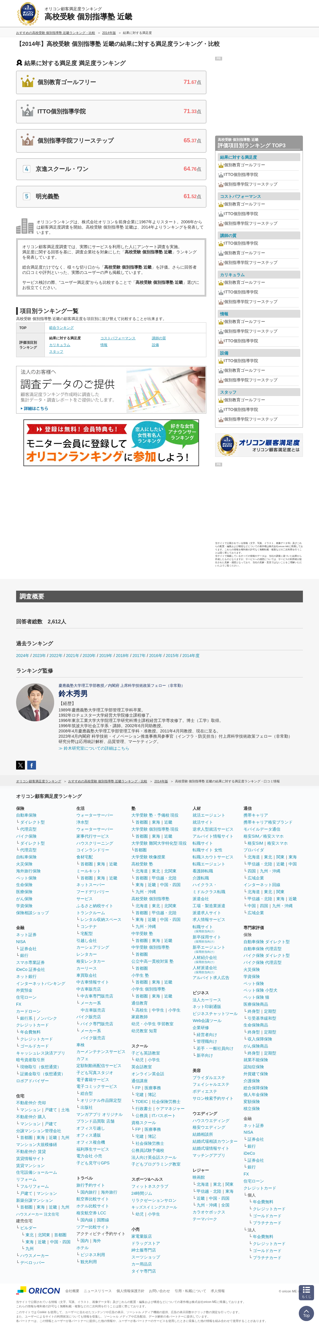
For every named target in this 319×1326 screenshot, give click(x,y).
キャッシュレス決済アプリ (40, 1053)
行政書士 (144, 1108)
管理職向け (207, 1041)
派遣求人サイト (207, 912)
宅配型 (86, 933)
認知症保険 (253, 1066)
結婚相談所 (203, 1134)
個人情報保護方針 (130, 1291)
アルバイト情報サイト (213, 836)
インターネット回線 (261, 884)
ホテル (82, 1247)
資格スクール (143, 1122)
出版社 (86, 1107)
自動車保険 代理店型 (262, 948)
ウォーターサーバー (94, 815)
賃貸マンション (30, 1165)
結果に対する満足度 (238, 157)
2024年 (22, 655)
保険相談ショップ (32, 912)
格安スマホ (277, 843)
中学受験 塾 (142, 933)
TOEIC (142, 1101)
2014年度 (191, 655)
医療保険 (24, 891)
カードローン (28, 1011)
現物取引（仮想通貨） (40, 1066)
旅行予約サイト (90, 1185)
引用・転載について (190, 1291)
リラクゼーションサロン (153, 1200)
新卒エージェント (209, 949)
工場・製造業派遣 (209, 905)
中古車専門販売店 (96, 996)
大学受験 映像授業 (148, 857)
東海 (41, 1137)
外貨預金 (24, 990)
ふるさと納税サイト (94, 905)
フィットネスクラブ (149, 1186)
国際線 (103, 1220)
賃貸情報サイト (30, 1158)
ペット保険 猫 (256, 997)
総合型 (86, 1093)
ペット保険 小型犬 (260, 990)
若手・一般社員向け (215, 1048)
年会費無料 (30, 1032)
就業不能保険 (255, 1059)
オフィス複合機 (90, 1142)
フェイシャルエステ (211, 1084)
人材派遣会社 (205, 969)
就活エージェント (209, 815)
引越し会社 (86, 940)
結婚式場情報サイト (211, 1148)
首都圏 (26, 1137)
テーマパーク (205, 1219)
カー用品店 (141, 1264)
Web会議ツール (207, 1020)
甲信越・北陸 (164, 878)
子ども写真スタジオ (94, 1072)
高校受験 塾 (142, 864)
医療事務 (153, 1087)
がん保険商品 (255, 1046)
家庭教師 (139, 1016)
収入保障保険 (260, 1039)
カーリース (86, 968)
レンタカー (86, 954)
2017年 (139, 655)
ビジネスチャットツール (215, 1013)
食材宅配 (84, 857)
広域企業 (256, 878)
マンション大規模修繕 (36, 1144)
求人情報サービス (209, 919)
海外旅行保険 (28, 871)
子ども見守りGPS (93, 1163)
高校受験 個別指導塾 (150, 898)
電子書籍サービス (92, 1079)
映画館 (199, 1177)
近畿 (53, 1137)
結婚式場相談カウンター (215, 1141)
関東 (229, 1184)
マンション (30, 1109)
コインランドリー (92, 850)
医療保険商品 (255, 1004)
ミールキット (88, 871)
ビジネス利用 (92, 1254)
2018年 (122, 655)
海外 (97, 1240)
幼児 (140, 1059)
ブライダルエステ (209, 1077)
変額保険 (251, 1101)
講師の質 (159, 338)
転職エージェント (209, 864)
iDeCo (249, 1153)
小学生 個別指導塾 (148, 989)
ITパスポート (164, 1115)
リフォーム (26, 1179)
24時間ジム (141, 1193)
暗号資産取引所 (30, 1059)
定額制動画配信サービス (98, 1065)
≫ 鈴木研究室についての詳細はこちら (94, 748)
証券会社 (28, 948)
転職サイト (203, 843)
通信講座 (139, 1080)
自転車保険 (26, 857)
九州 (65, 1137)
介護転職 (201, 878)
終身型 (254, 1011)
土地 (65, 1109)
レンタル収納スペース (100, 919)
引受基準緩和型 (262, 1018)
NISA (21, 941)
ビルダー (28, 1227)
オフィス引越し (90, 1128)
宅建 (140, 1094)
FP (138, 1087)
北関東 (44, 1234)
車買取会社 (86, 975)
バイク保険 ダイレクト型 (266, 955)
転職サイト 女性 (207, 850)
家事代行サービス (92, 836)
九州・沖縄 (146, 891)
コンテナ (88, 926)
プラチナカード (267, 1222)
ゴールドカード (34, 1046)
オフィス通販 (88, 1135)
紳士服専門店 (143, 1250)
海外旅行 (109, 1192)
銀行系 (26, 1018)
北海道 (142, 871)
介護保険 (251, 1080)
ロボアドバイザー (32, 1080)
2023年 (39, 655)
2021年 (72, 655)
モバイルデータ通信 (261, 829)
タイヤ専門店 (143, 1271)
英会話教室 (141, 1066)
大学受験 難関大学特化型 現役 (159, 843)
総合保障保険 (255, 1087)
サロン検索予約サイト (213, 1098)
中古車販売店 (88, 989)
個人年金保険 (255, 1094)
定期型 (270, 1011)
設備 (155, 345)
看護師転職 (203, 871)
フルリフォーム (34, 1186)
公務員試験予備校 (147, 1150)
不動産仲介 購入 (31, 1116)
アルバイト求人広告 (211, 977)
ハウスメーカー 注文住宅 (37, 1214)
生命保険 (24, 884)
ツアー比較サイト (92, 1227)
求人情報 (218, 1291)
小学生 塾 (140, 975)
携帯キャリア (255, 815)
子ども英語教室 (145, 1053)
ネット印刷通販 (207, 1006)
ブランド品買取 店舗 (95, 1121)
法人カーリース (207, 999)
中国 (293, 864)
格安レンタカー (90, 961)
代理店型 (28, 829)
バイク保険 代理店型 (262, 962)
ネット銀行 (26, 976)
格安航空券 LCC (91, 1213)
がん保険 (24, 898)
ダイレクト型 (32, 822)
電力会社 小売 (89, 1156)
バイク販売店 (88, 1016)
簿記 (152, 1094)
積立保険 (251, 1108)
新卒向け (205, 1055)
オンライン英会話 (147, 1073)
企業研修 (201, 1027)
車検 (80, 1045)
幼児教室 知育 (144, 1030)
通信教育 (139, 1003)
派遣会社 (201, 898)
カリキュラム (59, 345)
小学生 (174, 1010)
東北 (29, 1234)
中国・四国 (60, 1241)
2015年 (172, 655)
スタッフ (56, 352)
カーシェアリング (92, 947)
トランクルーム (90, 912)
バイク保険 (26, 836)
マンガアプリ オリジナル (99, 1114)
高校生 (142, 1010)
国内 (84, 1240)
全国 (225, 1205)
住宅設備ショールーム (36, 1172)
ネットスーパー (90, 884)
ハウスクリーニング (94, 843)
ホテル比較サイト (92, 1206)
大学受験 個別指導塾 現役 (155, 829)
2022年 (56, 655)
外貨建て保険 (255, 1073)
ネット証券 (26, 934)
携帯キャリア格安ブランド (268, 822)
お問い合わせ (159, 1291)
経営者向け (207, 1034)
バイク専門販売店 (96, 1023)
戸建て (51, 1109)
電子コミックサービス (96, 1086)
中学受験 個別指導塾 (150, 947)
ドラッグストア (145, 1243)
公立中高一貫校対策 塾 (152, 961)
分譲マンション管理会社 (38, 1130)
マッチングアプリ (209, 1155)
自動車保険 (26, 815)
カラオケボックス (209, 1212)
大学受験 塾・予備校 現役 (155, 815)
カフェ (82, 1058)
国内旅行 (88, 1192)
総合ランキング (61, 328)
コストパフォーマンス (118, 338)
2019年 (105, 655)
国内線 (86, 1220)
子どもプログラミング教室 (156, 1164)
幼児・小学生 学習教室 (152, 1023)
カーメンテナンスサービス (101, 1051)
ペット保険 (26, 878)
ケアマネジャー (170, 1108)
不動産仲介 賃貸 (31, 1151)
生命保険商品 (255, 1025)
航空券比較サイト (92, 1199)
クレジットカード (32, 1025)
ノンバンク (47, 1018)
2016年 (155, 655)
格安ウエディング (209, 1127)
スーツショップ (145, 1257)
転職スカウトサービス (213, 857)
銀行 (24, 955)
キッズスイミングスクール (154, 1207)
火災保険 (24, 864)
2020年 (89, 655)
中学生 (158, 1010)
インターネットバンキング (40, 983)
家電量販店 (141, 1236)
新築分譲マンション (34, 1200)
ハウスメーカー (34, 1255)
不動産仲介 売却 (31, 1102)
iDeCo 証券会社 (30, 969)
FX (18, 1004)
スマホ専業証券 (30, 962)
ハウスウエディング (211, 1120)
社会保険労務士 (166, 1101)
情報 (103, 345)
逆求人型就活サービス (213, 829)
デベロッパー (32, 1262)
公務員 (142, 1115)
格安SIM (255, 843)
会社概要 (72, 1291)
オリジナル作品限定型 (100, 1100)
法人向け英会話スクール (153, 1157)
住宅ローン (26, 997)
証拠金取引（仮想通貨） (42, 1073)
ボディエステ (205, 1091)
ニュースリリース (98, 1291)
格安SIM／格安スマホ (263, 836)
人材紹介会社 (205, 959)
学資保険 (24, 905)
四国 (252, 871)
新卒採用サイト (207, 939)
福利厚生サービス (92, 1149)
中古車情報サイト (92, 982)
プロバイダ (253, 850)
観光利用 (88, 1261)
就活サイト (203, 822)
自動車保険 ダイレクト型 (266, 941)
